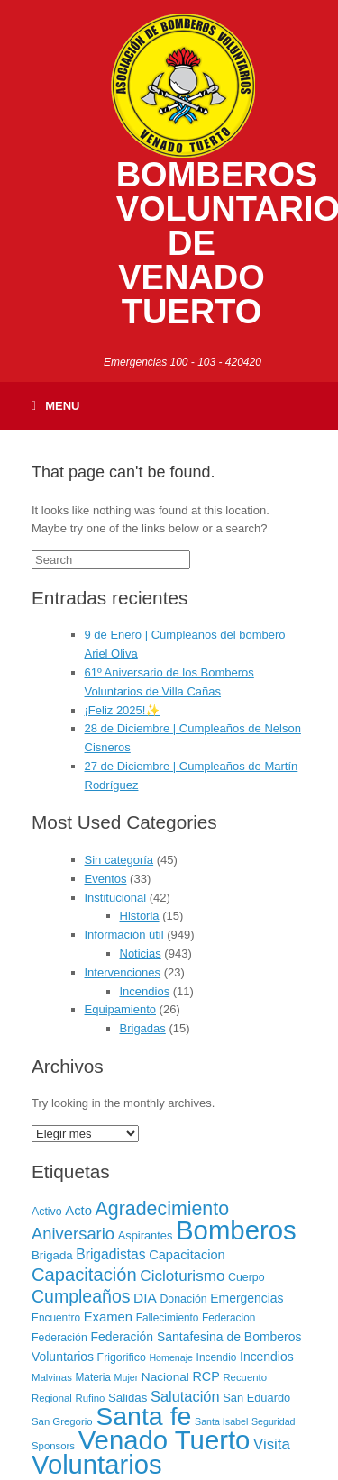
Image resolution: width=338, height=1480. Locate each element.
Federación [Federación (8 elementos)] (59, 1337)
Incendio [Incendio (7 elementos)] (216, 1357)
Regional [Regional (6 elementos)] (52, 1398)
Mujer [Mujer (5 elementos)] (126, 1377)
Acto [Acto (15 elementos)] (78, 1210)
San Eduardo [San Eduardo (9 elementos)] (256, 1397)
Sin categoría (119, 860)
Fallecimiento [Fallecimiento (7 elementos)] (167, 1318)
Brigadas (143, 1028)
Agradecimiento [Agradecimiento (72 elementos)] (163, 1209)
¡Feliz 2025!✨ (122, 710)
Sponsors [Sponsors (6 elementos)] (53, 1445)
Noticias (140, 953)
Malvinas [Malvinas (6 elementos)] (52, 1377)
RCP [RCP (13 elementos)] (206, 1376)
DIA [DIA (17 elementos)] (145, 1297)
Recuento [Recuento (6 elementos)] (245, 1377)
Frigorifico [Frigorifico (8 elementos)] (121, 1357)
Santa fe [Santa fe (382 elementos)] (143, 1416)
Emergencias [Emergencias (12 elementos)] (246, 1298)
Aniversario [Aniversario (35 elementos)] (73, 1233)
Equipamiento (121, 1009)
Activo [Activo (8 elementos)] (47, 1211)
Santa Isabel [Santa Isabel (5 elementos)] (221, 1421)
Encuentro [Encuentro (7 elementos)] (56, 1318)
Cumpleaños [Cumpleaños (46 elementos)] (81, 1296)
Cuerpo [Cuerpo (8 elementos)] (246, 1277)
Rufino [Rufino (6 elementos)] (90, 1398)
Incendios (145, 991)
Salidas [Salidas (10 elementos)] (127, 1397)
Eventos (106, 878)
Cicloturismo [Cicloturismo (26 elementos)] (182, 1276)
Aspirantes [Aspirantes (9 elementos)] (145, 1235)
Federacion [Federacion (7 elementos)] (228, 1318)
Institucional (116, 897)
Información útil (124, 934)
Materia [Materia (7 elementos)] (93, 1377)
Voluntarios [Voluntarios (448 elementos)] (97, 1464)
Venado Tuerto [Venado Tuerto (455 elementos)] (164, 1440)
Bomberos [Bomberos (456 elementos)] (236, 1230)
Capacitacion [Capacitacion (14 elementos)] (187, 1255)
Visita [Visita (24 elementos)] (271, 1444)
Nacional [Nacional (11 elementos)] (165, 1377)
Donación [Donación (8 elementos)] (183, 1299)
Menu (55, 406)
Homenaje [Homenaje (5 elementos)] (171, 1357)
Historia (140, 915)
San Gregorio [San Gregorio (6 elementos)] (62, 1421)
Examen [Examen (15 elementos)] (108, 1317)
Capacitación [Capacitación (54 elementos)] (84, 1275)
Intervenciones (123, 972)
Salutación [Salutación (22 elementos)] (185, 1396)
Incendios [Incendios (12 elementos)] (267, 1356)
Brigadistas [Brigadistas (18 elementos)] (110, 1254)
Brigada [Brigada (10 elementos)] (52, 1255)
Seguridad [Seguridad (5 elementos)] (273, 1421)
